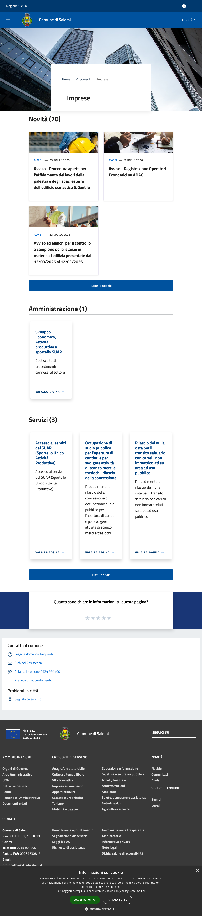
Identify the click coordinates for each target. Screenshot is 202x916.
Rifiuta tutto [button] (118, 899)
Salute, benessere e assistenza (124, 797)
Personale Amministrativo (21, 797)
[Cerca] (193, 19)
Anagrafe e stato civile (68, 768)
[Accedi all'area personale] (184, 6)
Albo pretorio (111, 835)
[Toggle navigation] (8, 19)
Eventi (156, 799)
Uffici (6, 780)
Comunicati (160, 774)
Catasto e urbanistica (67, 797)
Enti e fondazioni (14, 785)
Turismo (58, 803)
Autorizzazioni (112, 803)
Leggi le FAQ (61, 841)
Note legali (109, 847)
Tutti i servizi (101, 574)
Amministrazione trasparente (123, 829)
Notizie (157, 768)
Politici (7, 791)
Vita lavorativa (62, 780)
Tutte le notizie (101, 285)
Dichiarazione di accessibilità (122, 853)
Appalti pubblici (63, 791)
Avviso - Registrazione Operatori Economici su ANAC (137, 171)
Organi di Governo (15, 768)
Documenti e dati (14, 803)
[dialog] (101, 891)
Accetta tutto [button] (84, 899)
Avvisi (38, 160)
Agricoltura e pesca (116, 809)
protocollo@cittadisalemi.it (22, 865)
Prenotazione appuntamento (73, 829)
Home (66, 79)
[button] (101, 909)
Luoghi (156, 805)
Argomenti (83, 79)
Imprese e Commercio (68, 785)
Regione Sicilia (16, 5)
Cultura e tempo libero (68, 774)
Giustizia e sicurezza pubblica (123, 774)
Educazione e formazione (120, 768)
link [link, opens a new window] (143, 891)
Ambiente (109, 791)
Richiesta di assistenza (68, 847)
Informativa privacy (116, 841)
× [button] (197, 870)
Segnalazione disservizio (70, 835)
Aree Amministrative (17, 774)
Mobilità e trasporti (66, 809)
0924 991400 (26, 847)
